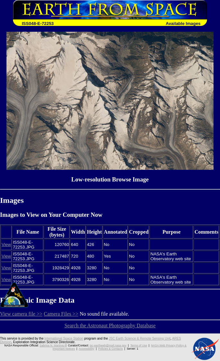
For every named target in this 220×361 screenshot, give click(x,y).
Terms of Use (138, 345)
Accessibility (86, 348)
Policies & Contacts (110, 348)
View (6, 244)
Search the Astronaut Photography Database (110, 325)
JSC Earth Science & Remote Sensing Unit (139, 338)
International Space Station (63, 338)
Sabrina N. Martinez (52, 345)
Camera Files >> (61, 314)
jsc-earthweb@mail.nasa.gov (108, 345)
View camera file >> (21, 314)
